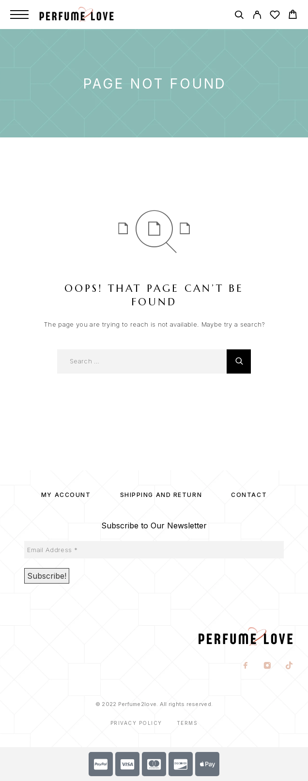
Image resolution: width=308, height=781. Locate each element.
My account (66, 494)
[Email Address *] (154, 549)
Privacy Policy (136, 723)
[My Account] (257, 16)
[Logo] (87, 14)
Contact (249, 494)
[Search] (239, 16)
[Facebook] (246, 666)
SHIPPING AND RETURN (161, 494)
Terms (187, 723)
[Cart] (293, 16)
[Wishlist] (275, 16)
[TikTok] (289, 666)
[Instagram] (267, 666)
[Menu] (19, 14)
